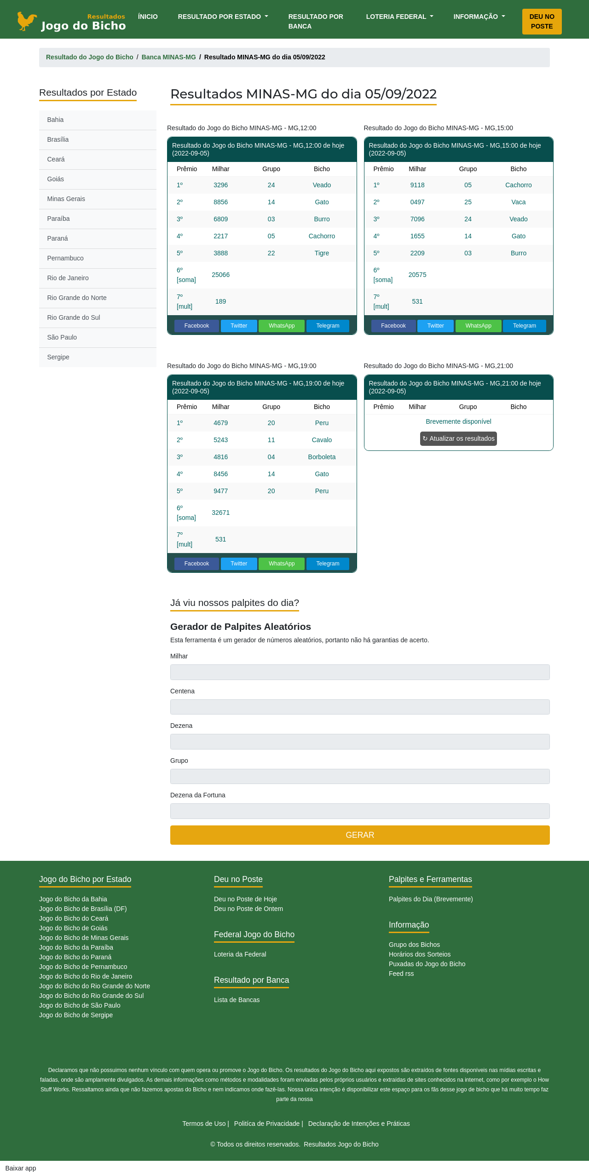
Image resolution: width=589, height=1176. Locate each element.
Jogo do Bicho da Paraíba (76, 947)
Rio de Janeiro (68, 278)
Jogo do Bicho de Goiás (73, 928)
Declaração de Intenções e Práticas (359, 1123)
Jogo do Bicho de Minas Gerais (84, 937)
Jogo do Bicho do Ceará (73, 918)
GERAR (360, 835)
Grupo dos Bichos (414, 944)
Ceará (56, 159)
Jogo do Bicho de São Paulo (80, 1005)
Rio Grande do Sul (73, 317)
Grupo (179, 760)
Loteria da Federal (240, 954)
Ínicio (149, 16)
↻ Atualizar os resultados (458, 438)
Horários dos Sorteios (420, 954)
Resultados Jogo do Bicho (341, 1144)
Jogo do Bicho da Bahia (73, 899)
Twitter (239, 326)
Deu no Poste (542, 21)
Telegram (327, 326)
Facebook (197, 326)
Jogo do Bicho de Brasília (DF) (83, 908)
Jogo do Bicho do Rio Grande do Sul (91, 995)
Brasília (58, 139)
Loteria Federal (397, 16)
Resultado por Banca (316, 21)
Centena (182, 691)
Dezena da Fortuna (197, 795)
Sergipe (58, 357)
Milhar (179, 656)
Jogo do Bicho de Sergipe (76, 1015)
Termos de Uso (203, 1123)
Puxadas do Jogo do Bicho (427, 964)
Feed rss (401, 973)
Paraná (57, 238)
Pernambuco (65, 258)
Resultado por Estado (220, 16)
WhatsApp (282, 326)
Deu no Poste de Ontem (248, 908)
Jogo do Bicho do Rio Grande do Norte (94, 986)
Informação (477, 16)
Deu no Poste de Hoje (245, 899)
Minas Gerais (66, 198)
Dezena (181, 725)
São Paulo (62, 337)
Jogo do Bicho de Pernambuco (83, 966)
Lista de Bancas (237, 999)
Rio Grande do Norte (77, 297)
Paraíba (58, 218)
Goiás (55, 179)
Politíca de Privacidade (267, 1123)
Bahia (55, 119)
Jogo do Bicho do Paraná (75, 957)
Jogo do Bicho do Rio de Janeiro (85, 976)
